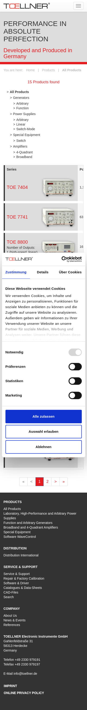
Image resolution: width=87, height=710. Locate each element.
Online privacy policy (24, 693)
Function (22, 108)
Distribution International (21, 555)
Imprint (10, 686)
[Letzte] (63, 481)
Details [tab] (42, 272)
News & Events (14, 620)
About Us (10, 615)
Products (48, 70)
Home (30, 70)
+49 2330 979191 (27, 660)
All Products (71, 70)
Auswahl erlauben (43, 431)
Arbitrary (22, 103)
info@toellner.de (25, 673)
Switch (21, 140)
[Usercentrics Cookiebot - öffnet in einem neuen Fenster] (62, 259)
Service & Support (16, 574)
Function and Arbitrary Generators (27, 523)
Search (8, 597)
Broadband (24, 157)
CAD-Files (10, 592)
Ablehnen (43, 447)
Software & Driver (16, 583)
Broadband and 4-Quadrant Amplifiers (30, 527)
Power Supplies (24, 114)
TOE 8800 (17, 242)
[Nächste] (55, 481)
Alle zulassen (43, 416)
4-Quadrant (24, 152)
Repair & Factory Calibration (23, 578)
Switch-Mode (25, 129)
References (11, 625)
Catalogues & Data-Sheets (22, 588)
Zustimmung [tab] (15, 272)
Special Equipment (26, 135)
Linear (20, 124)
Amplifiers (20, 146)
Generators (21, 98)
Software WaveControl (19, 537)
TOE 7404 (17, 187)
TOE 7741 (17, 216)
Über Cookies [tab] (70, 272)
